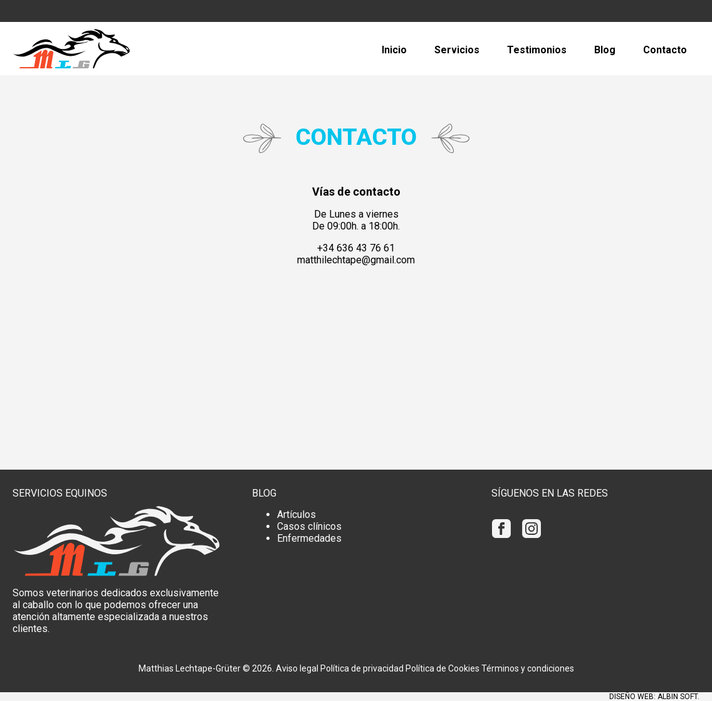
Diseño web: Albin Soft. (654, 696)
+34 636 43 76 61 (356, 248)
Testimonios (537, 50)
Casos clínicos (309, 526)
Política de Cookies (442, 668)
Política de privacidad (362, 668)
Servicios (456, 50)
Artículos (296, 514)
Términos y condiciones (527, 668)
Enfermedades (309, 538)
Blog (604, 50)
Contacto (665, 50)
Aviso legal (297, 668)
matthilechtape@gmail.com (356, 260)
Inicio (394, 50)
